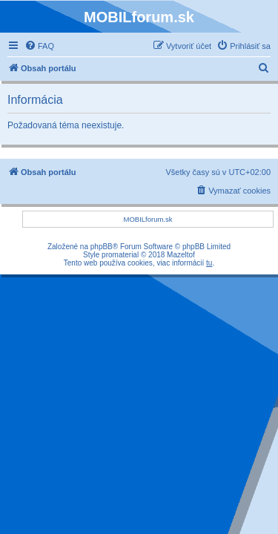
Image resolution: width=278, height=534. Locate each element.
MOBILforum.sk (148, 219)
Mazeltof (181, 255)
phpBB (101, 247)
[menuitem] (39, 46)
